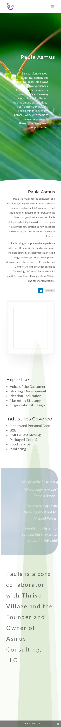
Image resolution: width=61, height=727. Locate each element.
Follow (50, 290)
